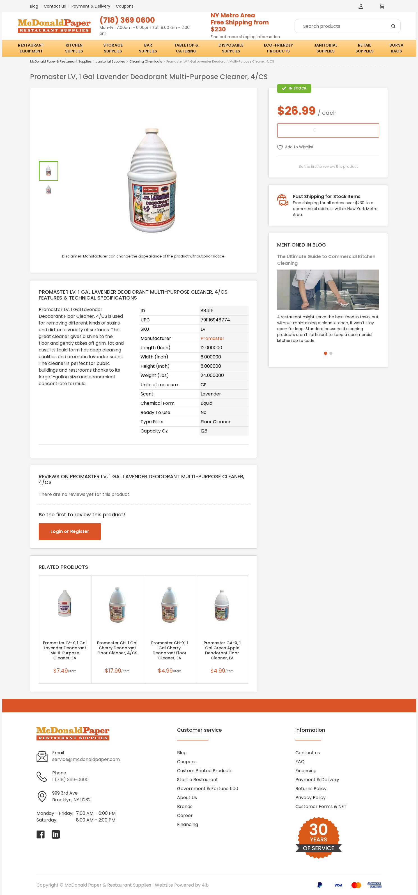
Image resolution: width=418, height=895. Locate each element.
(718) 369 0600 (127, 20)
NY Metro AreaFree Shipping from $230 (240, 22)
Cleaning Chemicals (145, 61)
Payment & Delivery (91, 6)
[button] (325, 353)
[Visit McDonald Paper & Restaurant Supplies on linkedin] (56, 834)
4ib (205, 885)
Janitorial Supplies (110, 61)
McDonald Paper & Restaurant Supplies (61, 61)
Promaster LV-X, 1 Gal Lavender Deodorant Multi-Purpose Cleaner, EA (65, 650)
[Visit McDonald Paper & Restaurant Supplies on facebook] (40, 834)
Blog (34, 6)
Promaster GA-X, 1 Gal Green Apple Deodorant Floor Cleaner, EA (222, 650)
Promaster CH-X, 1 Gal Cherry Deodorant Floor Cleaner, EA (169, 650)
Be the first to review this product (328, 166)
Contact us (55, 6)
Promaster (212, 338)
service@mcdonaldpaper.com (86, 759)
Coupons (125, 6)
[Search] (348, 26)
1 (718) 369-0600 (70, 779)
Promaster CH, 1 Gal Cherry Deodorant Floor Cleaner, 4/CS (117, 647)
